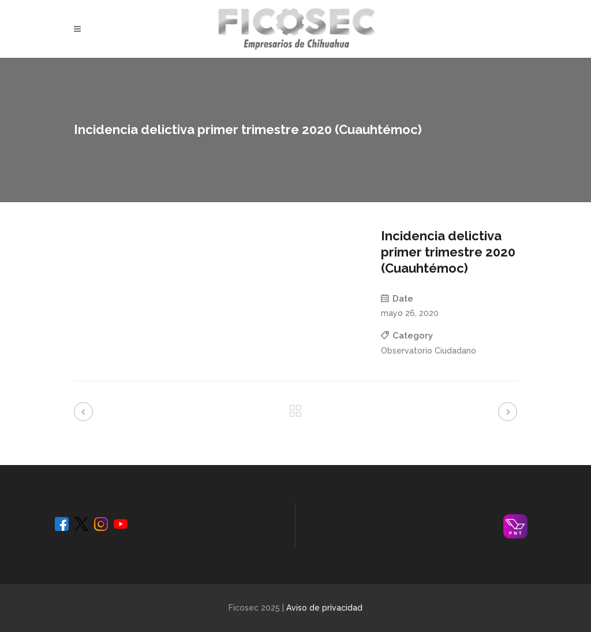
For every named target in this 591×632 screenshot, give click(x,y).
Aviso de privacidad (324, 607)
